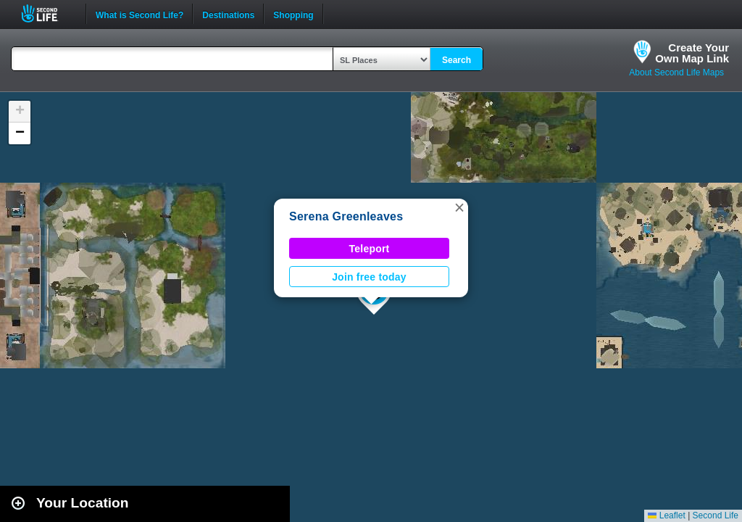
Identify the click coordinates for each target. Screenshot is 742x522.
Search (456, 60)
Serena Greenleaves (346, 216)
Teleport (369, 248)
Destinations (228, 13)
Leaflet (666, 515)
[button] (459, 207)
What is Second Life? (139, 13)
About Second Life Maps (676, 72)
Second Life (47, 13)
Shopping (293, 13)
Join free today (369, 277)
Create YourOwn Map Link (692, 53)
